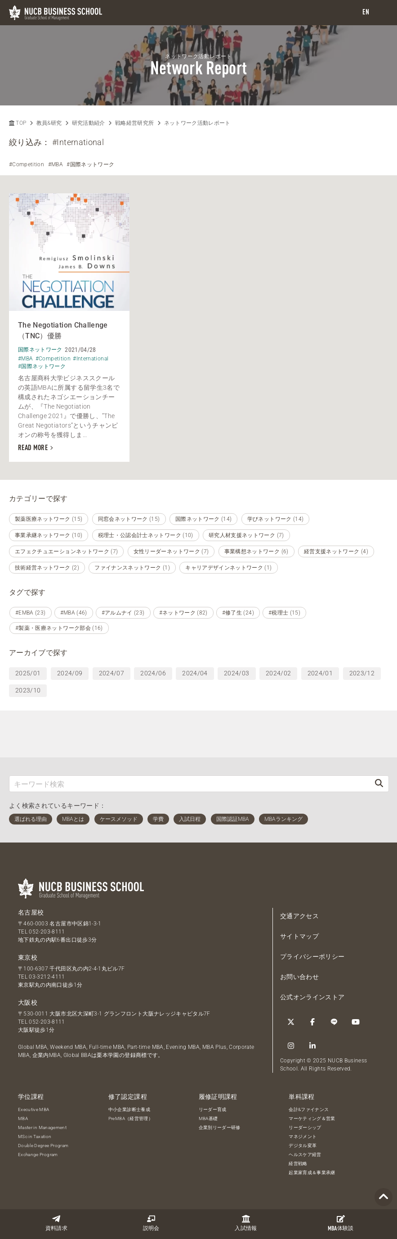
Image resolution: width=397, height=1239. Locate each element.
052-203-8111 (47, 932)
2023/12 (362, 673)
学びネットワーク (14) (275, 519)
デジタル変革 (303, 1145)
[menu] (381, 12)
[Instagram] (291, 1046)
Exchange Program (38, 1154)
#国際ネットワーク (90, 164)
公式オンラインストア (312, 997)
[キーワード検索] (189, 784)
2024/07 (111, 673)
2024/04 (194, 673)
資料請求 (56, 1223)
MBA (23, 1118)
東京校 (27, 957)
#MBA (55, 164)
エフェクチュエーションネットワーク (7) (66, 551)
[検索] (379, 784)
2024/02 (278, 673)
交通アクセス (299, 916)
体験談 (341, 1223)
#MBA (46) (73, 613)
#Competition (26, 164)
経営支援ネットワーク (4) (336, 551)
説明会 (151, 1223)
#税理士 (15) (284, 613)
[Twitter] (291, 1022)
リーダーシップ (305, 1127)
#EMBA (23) (30, 613)
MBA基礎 (208, 1118)
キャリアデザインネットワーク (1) (228, 568)
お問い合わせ (299, 976)
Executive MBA (33, 1109)
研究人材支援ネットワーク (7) (246, 535)
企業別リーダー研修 (220, 1127)
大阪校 (27, 1002)
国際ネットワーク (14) (203, 519)
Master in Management (42, 1127)
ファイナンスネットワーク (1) (132, 568)
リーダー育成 (213, 1109)
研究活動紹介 (88, 123)
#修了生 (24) (238, 613)
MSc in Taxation (34, 1136)
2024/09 (69, 673)
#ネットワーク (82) (183, 613)
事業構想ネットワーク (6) (256, 551)
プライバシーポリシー (312, 956)
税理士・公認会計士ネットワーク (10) (145, 535)
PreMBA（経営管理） (130, 1118)
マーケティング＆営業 (312, 1118)
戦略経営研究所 (134, 123)
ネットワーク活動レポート (197, 123)
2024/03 (236, 673)
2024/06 (152, 673)
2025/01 (27, 673)
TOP (17, 123)
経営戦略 (298, 1163)
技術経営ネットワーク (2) (47, 568)
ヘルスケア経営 (305, 1154)
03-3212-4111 (47, 977)
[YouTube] (355, 1022)
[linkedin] (312, 1046)
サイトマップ (299, 936)
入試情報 (246, 1223)
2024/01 (320, 673)
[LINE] (334, 1022)
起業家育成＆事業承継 (312, 1172)
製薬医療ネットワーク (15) (48, 519)
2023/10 (27, 690)
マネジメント (303, 1136)
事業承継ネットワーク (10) (48, 535)
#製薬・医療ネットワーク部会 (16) (59, 628)
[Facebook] (312, 1022)
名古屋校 (31, 912)
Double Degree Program (43, 1145)
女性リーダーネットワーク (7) (171, 551)
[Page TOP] (384, 1197)
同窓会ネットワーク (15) (129, 519)
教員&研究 (49, 123)
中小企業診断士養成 (129, 1109)
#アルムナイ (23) (123, 613)
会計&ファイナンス (309, 1109)
